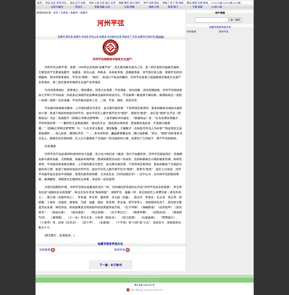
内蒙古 (59, 6)
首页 (39, 2)
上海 (96, 2)
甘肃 (200, 2)
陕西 (194, 2)
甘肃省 (64, 12)
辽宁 (77, 2)
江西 (156, 6)
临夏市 (84, 12)
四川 (132, 2)
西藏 (132, 6)
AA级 (214, 6)
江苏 (102, 2)
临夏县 (103, 36)
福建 (102, 6)
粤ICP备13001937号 (144, 285)
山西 (53, 6)
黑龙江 (78, 6)
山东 (107, 6)
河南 (151, 2)
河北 (64, 2)
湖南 (151, 6)
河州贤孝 (47, 250)
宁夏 (194, 6)
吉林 (83, 2)
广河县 (133, 36)
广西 (175, 2)
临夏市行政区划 (146, 36)
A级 (220, 6)
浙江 (107, 2)
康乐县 (69, 36)
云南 (126, 6)
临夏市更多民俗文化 (110, 243)
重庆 (126, 2)
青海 (205, 2)
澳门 (175, 6)
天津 (58, 2)
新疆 (200, 6)
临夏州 (74, 12)
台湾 (113, 2)
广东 (170, 2)
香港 (170, 6)
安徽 (96, 6)
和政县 (125, 36)
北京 (53, 2)
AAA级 (237, 2)
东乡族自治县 (114, 36)
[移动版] (159, 36)
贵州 (137, 2)
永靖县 (85, 36)
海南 (181, 2)
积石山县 (94, 36)
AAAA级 (227, 2)
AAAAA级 (216, 2)
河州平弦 (122, 250)
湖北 (156, 2)
